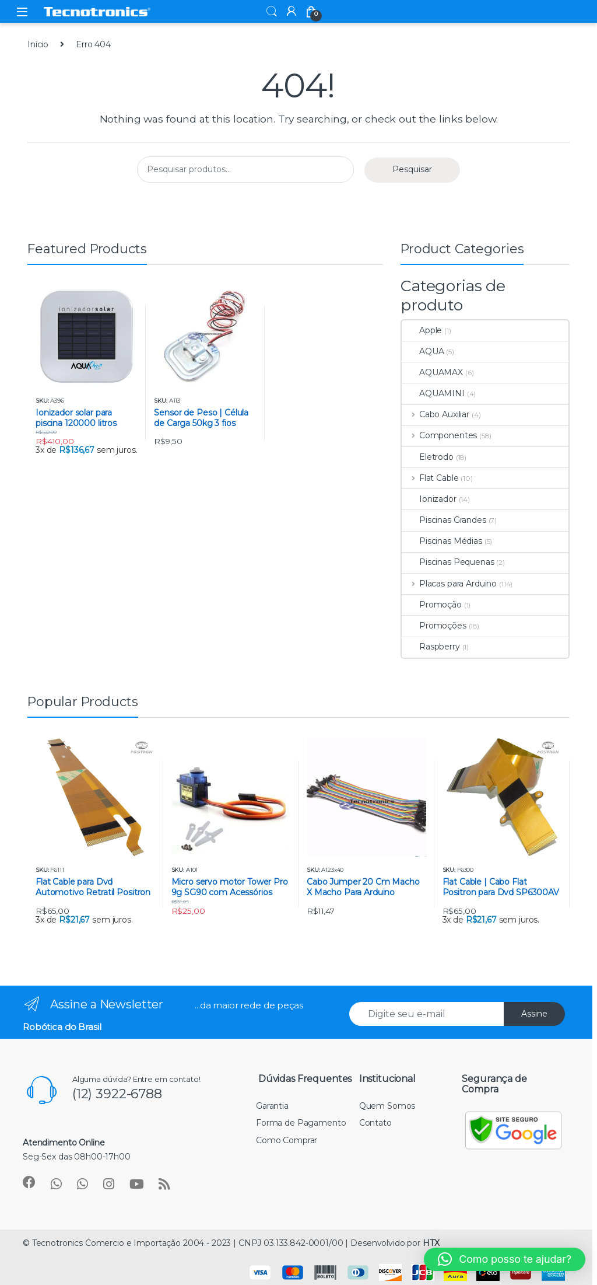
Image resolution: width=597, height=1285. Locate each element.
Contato (375, 1123)
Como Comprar (286, 1140)
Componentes (439, 435)
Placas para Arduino (449, 583)
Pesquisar (412, 169)
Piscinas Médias (442, 541)
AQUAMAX (432, 372)
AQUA (423, 351)
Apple (422, 330)
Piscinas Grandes (444, 520)
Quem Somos (387, 1106)
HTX (431, 1243)
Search (271, 11)
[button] (504, 1259)
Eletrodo (428, 457)
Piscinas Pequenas (448, 562)
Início (37, 44)
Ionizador (429, 499)
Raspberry (431, 646)
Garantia (272, 1106)
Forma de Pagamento (301, 1123)
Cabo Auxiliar (435, 414)
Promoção (432, 604)
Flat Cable (430, 478)
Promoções (434, 625)
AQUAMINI (433, 393)
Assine (534, 1013)
